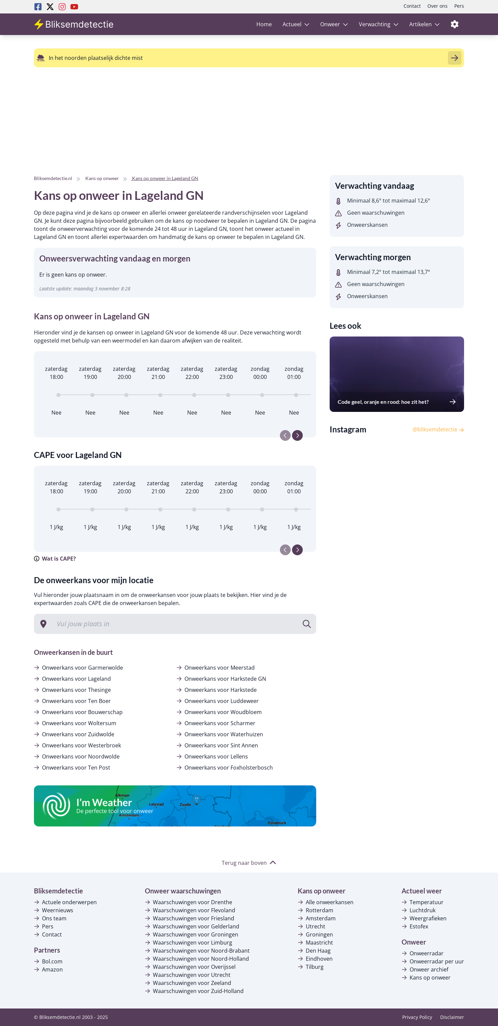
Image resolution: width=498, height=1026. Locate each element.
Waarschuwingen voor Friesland (189, 918)
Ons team (50, 918)
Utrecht (311, 926)
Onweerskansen (361, 224)
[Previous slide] (285, 435)
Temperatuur (423, 902)
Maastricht (315, 942)
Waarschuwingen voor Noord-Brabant (197, 950)
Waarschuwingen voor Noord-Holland (197, 958)
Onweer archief (425, 969)
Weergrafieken (424, 918)
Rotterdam (315, 910)
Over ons (437, 6)
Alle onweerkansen (326, 902)
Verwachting (379, 24)
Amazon (48, 969)
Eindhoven (315, 958)
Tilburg (311, 966)
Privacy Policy (417, 1017)
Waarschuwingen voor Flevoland (190, 910)
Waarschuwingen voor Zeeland (188, 983)
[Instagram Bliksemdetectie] (62, 7)
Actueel (296, 24)
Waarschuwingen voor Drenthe (188, 902)
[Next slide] (297, 435)
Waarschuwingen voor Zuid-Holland (194, 991)
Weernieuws (53, 910)
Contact (412, 6)
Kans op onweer (426, 977)
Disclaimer (452, 1017)
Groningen (315, 934)
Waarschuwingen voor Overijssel (190, 966)
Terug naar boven (249, 862)
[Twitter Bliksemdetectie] (50, 7)
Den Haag (314, 950)
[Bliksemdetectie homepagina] (74, 24)
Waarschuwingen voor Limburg (188, 942)
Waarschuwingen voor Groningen (191, 934)
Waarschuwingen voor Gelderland (192, 926)
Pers (459, 6)
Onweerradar (423, 953)
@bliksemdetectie (438, 429)
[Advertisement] (201, 128)
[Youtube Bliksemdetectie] (74, 7)
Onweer (334, 24)
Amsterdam (317, 918)
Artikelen (424, 24)
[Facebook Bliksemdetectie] (38, 7)
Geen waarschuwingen (370, 212)
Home (264, 24)
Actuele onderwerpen (65, 902)
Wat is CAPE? (55, 558)
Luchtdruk (418, 910)
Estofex (415, 926)
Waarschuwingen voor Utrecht (188, 975)
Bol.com (48, 961)
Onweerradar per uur (433, 961)
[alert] (249, 57)
